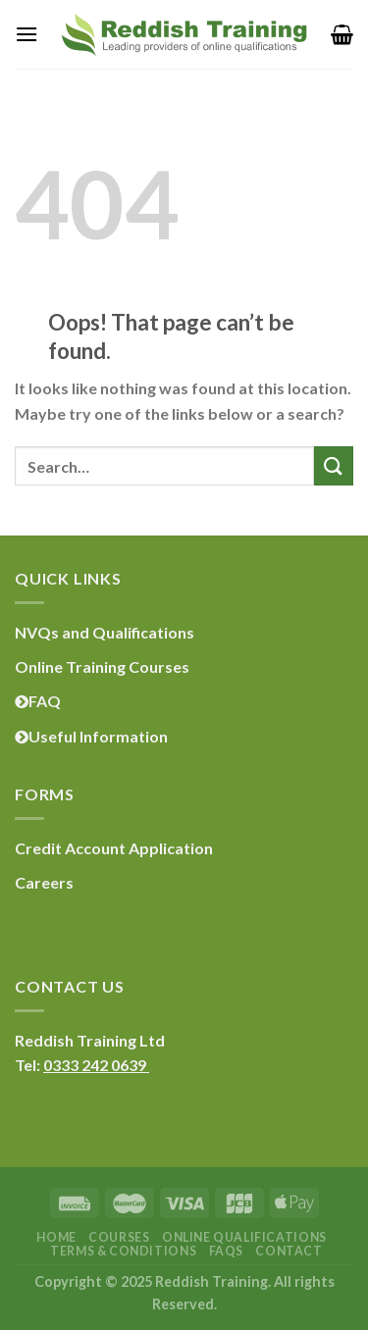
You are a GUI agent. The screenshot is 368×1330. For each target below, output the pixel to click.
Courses (118, 1237)
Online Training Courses (102, 666)
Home (56, 1237)
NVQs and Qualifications (104, 632)
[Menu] (26, 34)
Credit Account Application (114, 848)
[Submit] (333, 465)
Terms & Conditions (123, 1251)
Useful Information (91, 736)
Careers (44, 882)
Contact (288, 1251)
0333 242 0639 (96, 1064)
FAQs (226, 1251)
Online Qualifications (244, 1237)
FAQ (38, 700)
